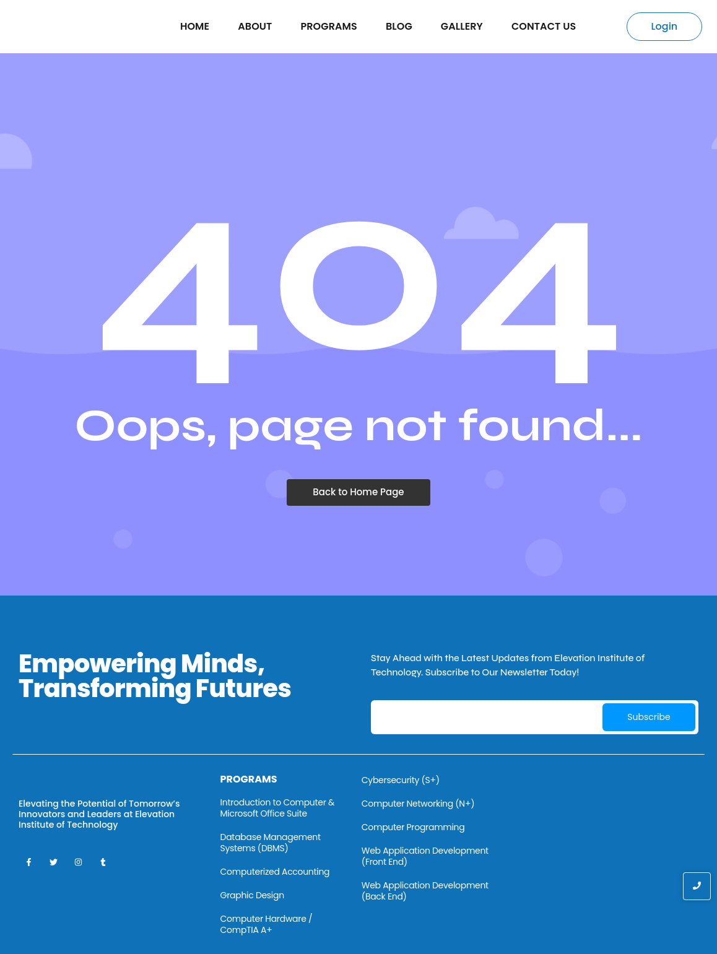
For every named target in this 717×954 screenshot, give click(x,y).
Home (194, 26)
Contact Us (543, 26)
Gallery (462, 26)
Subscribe (648, 717)
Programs (328, 26)
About (255, 26)
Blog (399, 26)
